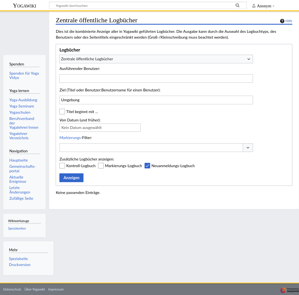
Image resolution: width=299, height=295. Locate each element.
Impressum (56, 289)
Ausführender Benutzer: (79, 68)
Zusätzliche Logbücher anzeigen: (86, 159)
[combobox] (156, 59)
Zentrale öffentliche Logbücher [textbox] (87, 58)
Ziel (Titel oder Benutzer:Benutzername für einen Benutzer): (109, 90)
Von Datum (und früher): (79, 120)
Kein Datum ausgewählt (81, 127)
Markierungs (70, 137)
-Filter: (75, 137)
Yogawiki (24, 5)
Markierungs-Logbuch (123, 165)
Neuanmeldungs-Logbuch (173, 165)
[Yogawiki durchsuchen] (148, 5)
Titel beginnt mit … (82, 111)
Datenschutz (12, 289)
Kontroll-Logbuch (81, 165)
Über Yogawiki (35, 289)
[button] (248, 147)
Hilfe (285, 21)
